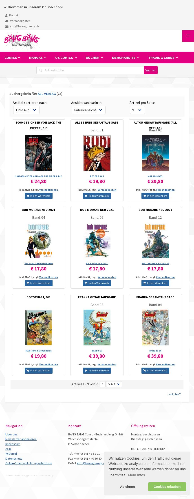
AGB (8, 449)
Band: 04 (38, 217)
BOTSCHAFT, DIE (38, 297)
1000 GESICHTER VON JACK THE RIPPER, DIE (38, 176)
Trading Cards (161, 57)
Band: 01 (96, 130)
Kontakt (12, 15)
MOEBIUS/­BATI (155, 176)
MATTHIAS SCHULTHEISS (39, 350)
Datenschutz (13, 458)
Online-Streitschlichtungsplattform (28, 463)
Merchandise (124, 57)
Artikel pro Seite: (142, 102)
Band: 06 (96, 217)
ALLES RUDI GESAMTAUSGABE (97, 122)
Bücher (93, 57)
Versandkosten (18, 21)
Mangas (36, 57)
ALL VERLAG (47, 93)
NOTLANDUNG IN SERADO (155, 263)
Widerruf (11, 454)
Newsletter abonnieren (21, 439)
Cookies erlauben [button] (167, 486)
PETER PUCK (97, 176)
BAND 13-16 (155, 350)
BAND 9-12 (97, 350)
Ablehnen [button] (127, 486)
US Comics (64, 57)
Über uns (11, 434)
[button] (188, 36)
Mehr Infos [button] (136, 475)
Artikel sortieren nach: (30, 102)
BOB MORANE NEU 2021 (38, 210)
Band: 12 (155, 217)
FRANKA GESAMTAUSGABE (97, 297)
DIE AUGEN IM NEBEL (97, 263)
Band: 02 (155, 130)
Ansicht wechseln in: (86, 102)
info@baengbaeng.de (22, 26)
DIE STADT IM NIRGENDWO (38, 263)
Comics (10, 57)
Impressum (12, 444)
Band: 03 (96, 304)
